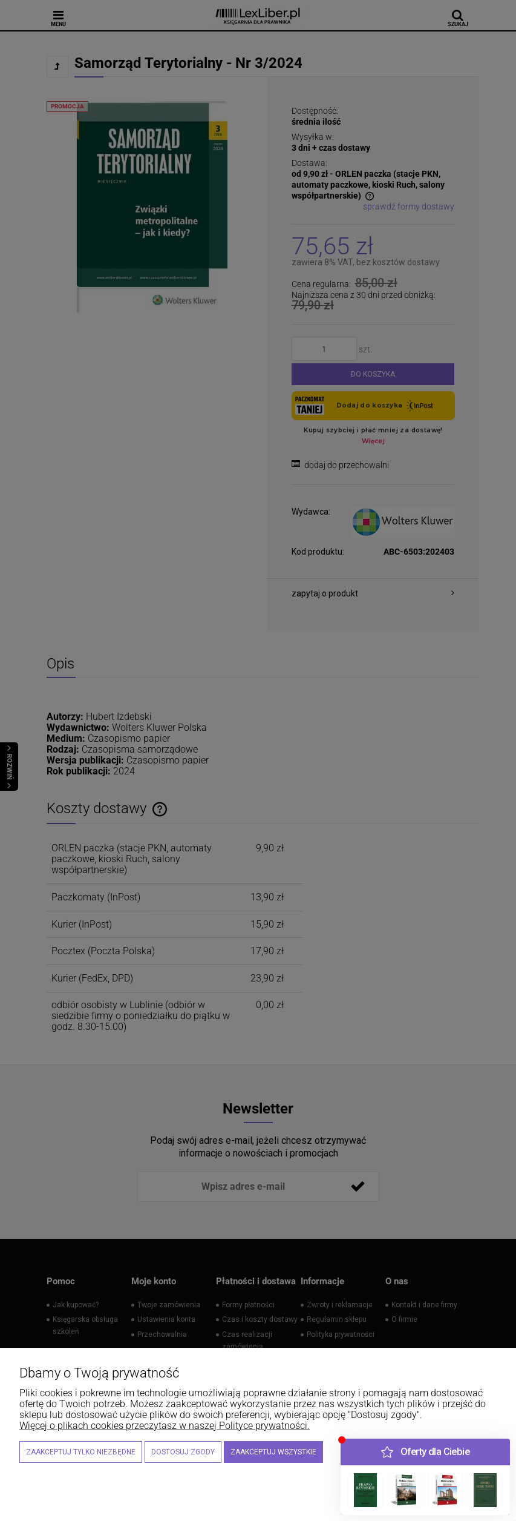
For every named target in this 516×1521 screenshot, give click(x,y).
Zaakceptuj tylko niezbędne (81, 1452)
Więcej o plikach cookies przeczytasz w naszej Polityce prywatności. (164, 1425)
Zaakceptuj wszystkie (273, 1452)
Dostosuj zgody (183, 1452)
